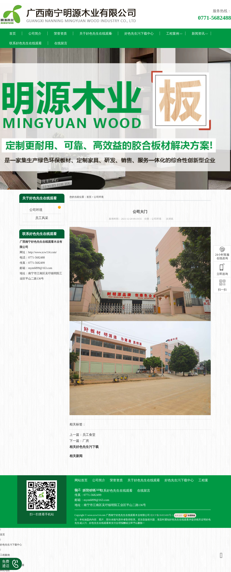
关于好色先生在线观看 (95, 33)
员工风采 (41, 218)
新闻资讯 (198, 33)
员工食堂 (88, 434)
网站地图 (5, 570)
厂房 (85, 440)
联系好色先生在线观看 (25, 43)
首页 (12, 33)
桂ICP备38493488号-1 (161, 515)
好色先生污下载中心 (139, 33)
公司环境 (35, 210)
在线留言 (60, 43)
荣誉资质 (60, 33)
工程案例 (172, 33)
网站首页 (81, 480)
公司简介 (34, 33)
